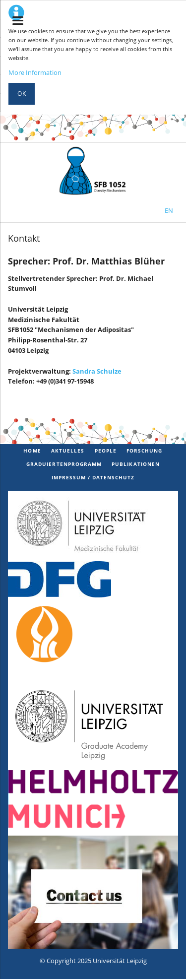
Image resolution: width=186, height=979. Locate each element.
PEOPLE (106, 450)
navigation (18, 20)
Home (32, 450)
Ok (21, 93)
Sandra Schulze (97, 371)
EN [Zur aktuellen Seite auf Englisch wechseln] (169, 210)
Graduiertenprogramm (64, 463)
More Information (35, 72)
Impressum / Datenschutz (93, 477)
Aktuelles (67, 450)
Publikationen (136, 463)
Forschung (144, 450)
